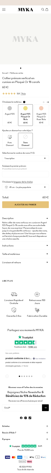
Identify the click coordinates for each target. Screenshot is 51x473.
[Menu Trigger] (3, 9)
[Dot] (20, 68)
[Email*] (22, 407)
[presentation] (25, 276)
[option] (9, 115)
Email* (7, 407)
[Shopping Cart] (47, 9)
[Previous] (44, 102)
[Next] (47, 102)
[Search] (42, 9)
